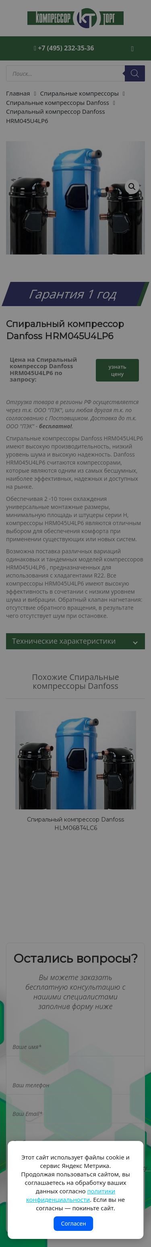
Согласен (73, 1223)
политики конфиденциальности (70, 1195)
